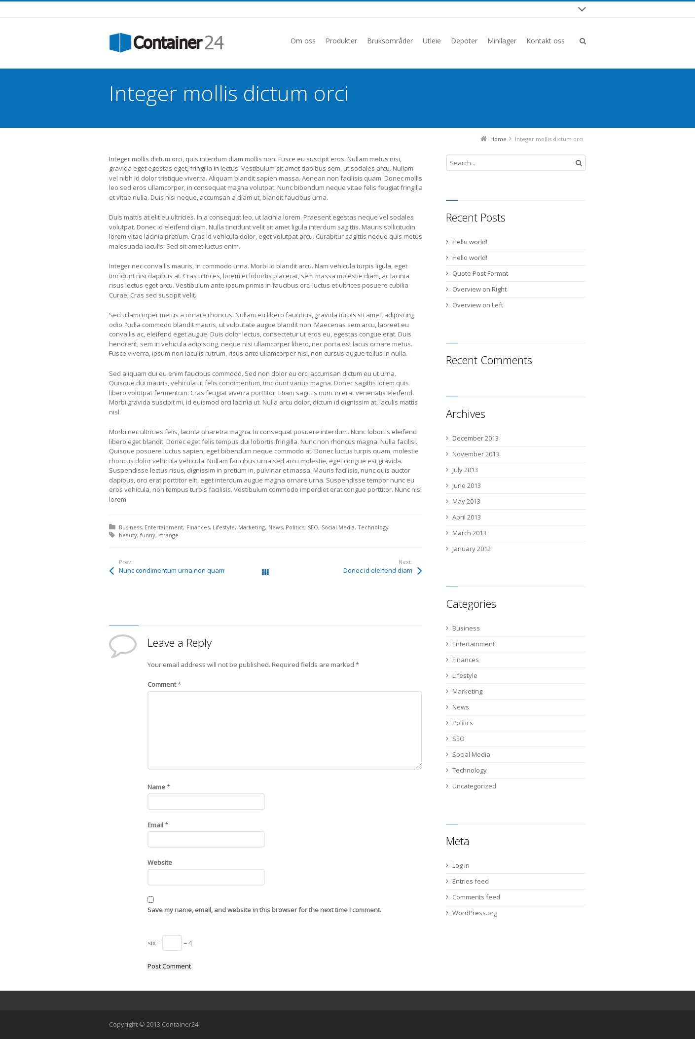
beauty (128, 535)
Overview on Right (479, 289)
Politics (295, 527)
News (275, 527)
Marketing (251, 527)
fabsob (165, 109)
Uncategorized (474, 785)
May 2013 (466, 501)
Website (159, 862)
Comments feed (476, 896)
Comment (164, 684)
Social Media (338, 527)
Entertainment (164, 527)
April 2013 (466, 517)
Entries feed (470, 881)
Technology (373, 527)
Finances (198, 527)
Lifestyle (224, 527)
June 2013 (466, 485)
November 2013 (475, 453)
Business (130, 527)
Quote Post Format (480, 273)
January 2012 (471, 548)
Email (157, 824)
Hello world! (469, 241)
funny (147, 535)
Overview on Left (477, 304)
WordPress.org (474, 912)
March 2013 (469, 532)
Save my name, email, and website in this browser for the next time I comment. (264, 909)
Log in (461, 865)
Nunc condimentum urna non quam (171, 570)
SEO (313, 527)
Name (158, 786)
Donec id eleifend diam (377, 570)
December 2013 (475, 438)
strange (169, 535)
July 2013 (465, 469)
